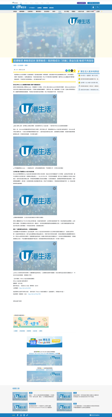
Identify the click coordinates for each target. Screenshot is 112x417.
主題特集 (98, 11)
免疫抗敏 (22, 331)
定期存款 (51, 7)
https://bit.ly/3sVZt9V (25, 288)
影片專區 (66, 11)
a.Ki (17, 69)
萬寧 (41, 331)
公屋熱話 (39, 7)
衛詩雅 (29, 331)
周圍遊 (73, 11)
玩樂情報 (30, 11)
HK (21, 3)
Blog (42, 3)
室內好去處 (32, 403)
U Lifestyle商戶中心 (81, 3)
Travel (26, 3)
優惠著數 (21, 11)
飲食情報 (46, 11)
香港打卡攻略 (90, 11)
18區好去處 (81, 11)
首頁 (15, 65)
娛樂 (53, 11)
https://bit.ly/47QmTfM (34, 294)
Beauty (36, 3)
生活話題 (20, 65)
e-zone (47, 3)
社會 (59, 11)
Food (31, 3)
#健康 (16, 331)
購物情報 (38, 11)
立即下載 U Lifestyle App (94, 3)
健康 (26, 65)
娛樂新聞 (45, 7)
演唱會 (15, 11)
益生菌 (35, 331)
